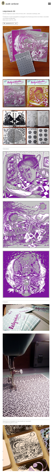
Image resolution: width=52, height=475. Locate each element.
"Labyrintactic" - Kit (10, 23)
